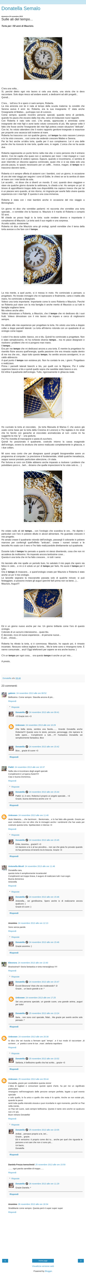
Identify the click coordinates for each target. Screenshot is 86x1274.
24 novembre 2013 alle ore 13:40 (33, 963)
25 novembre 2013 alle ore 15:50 (50, 1164)
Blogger (48, 1271)
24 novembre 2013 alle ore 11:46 (40, 866)
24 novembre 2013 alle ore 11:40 (33, 815)
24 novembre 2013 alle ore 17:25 (41, 997)
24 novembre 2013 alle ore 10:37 (30, 767)
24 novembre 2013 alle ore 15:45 (44, 840)
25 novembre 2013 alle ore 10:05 (44, 1130)
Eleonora (12, 963)
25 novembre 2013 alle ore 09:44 (33, 1079)
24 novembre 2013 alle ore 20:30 (33, 1037)
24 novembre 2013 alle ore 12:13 (33, 923)
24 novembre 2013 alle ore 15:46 (44, 897)
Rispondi (12, 701)
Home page (43, 1261)
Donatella (20, 712)
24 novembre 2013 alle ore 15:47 (44, 982)
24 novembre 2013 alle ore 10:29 (41, 725)
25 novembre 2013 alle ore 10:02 (44, 1058)
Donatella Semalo (20, 8)
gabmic (11, 693)
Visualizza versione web (43, 1266)
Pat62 (11, 767)
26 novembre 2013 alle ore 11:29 (44, 1184)
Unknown (20, 725)
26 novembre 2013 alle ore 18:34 (33, 1204)
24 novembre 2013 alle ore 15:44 (44, 792)
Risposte (15, 707)
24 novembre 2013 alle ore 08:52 (31, 693)
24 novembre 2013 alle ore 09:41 (44, 712)
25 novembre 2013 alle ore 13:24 (44, 1013)
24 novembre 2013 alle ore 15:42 (44, 746)
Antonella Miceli (16, 866)
